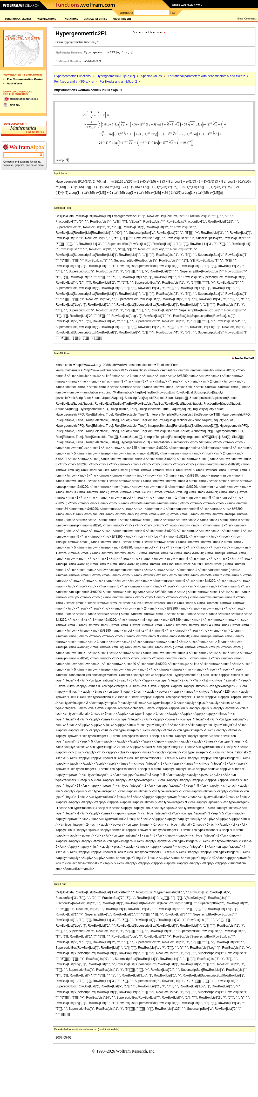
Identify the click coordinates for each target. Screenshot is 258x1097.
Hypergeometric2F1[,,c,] (116, 76)
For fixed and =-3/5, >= (73, 81)
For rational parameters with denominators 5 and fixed (206, 76)
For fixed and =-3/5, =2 (118, 81)
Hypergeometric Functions (72, 76)
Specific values (151, 76)
